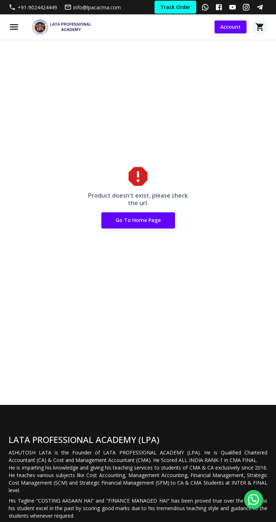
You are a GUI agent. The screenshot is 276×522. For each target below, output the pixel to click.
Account (231, 27)
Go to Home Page (138, 220)
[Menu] (14, 27)
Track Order (175, 7)
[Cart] (259, 26)
